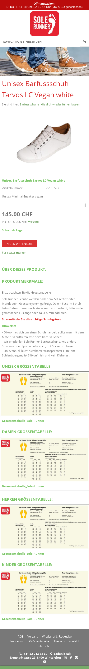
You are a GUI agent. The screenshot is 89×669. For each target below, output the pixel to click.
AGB (21, 636)
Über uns (59, 641)
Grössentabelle (39, 641)
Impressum (17, 641)
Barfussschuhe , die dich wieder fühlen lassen (50, 104)
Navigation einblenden (22, 42)
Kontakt (74, 641)
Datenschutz (44, 646)
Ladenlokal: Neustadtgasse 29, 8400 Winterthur (40, 655)
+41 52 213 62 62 (33, 654)
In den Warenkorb (20, 244)
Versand (33, 222)
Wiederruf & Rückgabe (57, 636)
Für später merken (14, 252)
